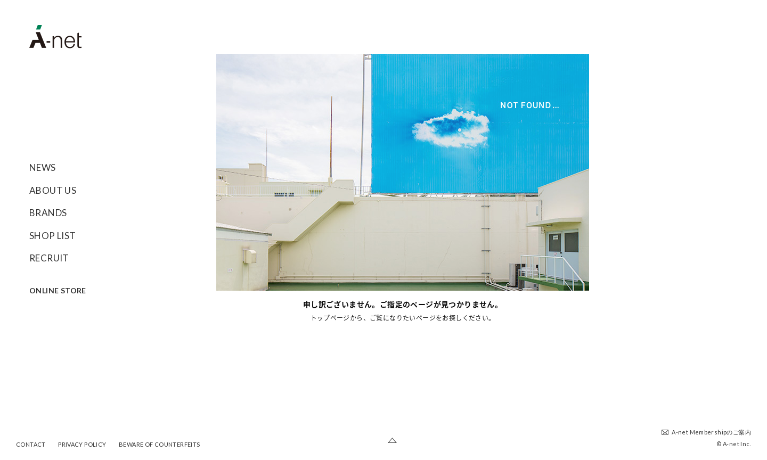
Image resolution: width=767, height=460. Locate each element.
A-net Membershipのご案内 (711, 432)
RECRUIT (49, 258)
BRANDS (48, 212)
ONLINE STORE (57, 290)
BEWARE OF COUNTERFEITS (159, 444)
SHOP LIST (52, 235)
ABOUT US (52, 190)
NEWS (42, 167)
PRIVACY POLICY (82, 444)
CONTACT (31, 444)
